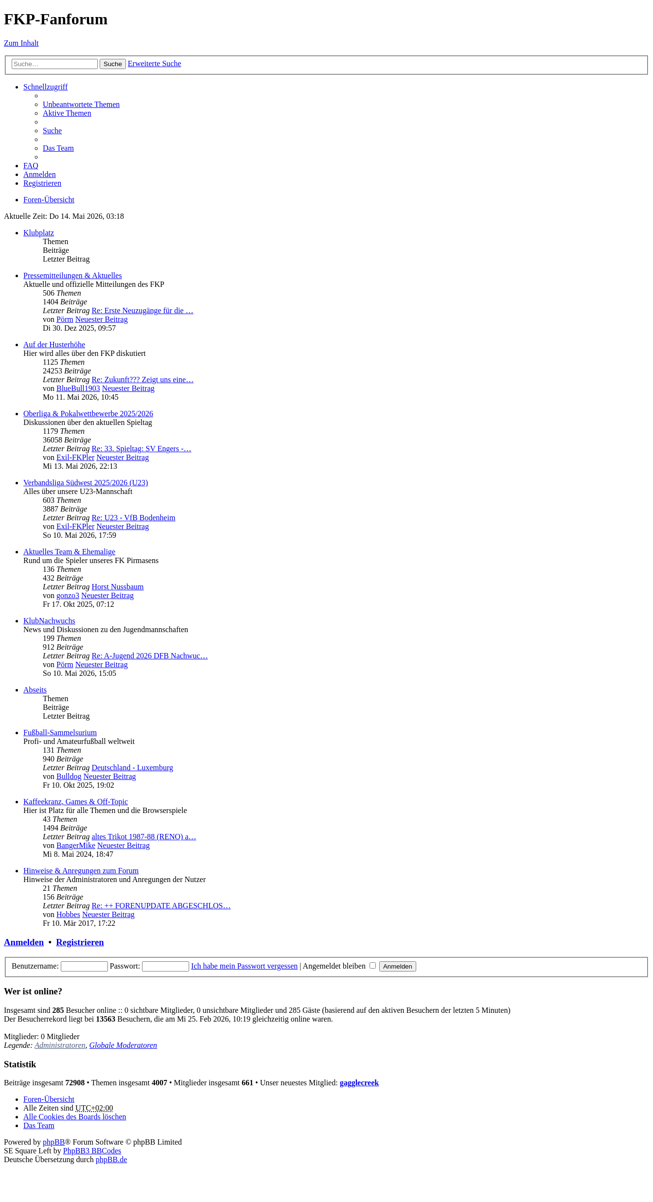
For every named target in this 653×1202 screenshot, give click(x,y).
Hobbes (68, 914)
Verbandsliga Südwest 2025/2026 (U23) (85, 482)
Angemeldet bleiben (339, 966)
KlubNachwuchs (49, 621)
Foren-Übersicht (48, 1099)
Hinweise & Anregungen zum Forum (81, 870)
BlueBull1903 (78, 388)
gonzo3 (67, 595)
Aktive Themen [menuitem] (67, 113)
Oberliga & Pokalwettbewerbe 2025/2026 (88, 413)
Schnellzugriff (45, 87)
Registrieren (80, 942)
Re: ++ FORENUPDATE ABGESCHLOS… (160, 906)
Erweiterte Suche (154, 63)
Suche (113, 64)
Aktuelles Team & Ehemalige (69, 552)
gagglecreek (359, 1082)
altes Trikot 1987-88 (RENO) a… (143, 836)
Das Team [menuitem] (58, 148)
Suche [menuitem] (52, 130)
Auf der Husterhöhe (54, 344)
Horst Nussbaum (117, 587)
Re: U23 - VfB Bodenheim (133, 517)
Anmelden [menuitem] (39, 174)
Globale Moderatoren (123, 1045)
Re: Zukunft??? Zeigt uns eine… (142, 379)
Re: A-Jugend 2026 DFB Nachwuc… (149, 656)
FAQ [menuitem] (30, 165)
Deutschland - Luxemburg (132, 767)
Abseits (35, 690)
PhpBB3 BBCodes (92, 1151)
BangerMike (75, 845)
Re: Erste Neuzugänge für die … (142, 310)
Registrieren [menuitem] (42, 183)
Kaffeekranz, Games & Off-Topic (75, 801)
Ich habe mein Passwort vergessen (244, 966)
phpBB (54, 1142)
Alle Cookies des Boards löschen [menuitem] (74, 1117)
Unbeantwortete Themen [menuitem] (81, 104)
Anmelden (24, 942)
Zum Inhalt (21, 43)
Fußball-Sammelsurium (60, 732)
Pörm (64, 319)
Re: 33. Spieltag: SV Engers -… (141, 448)
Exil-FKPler (75, 457)
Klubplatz (38, 233)
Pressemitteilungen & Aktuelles (72, 275)
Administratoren (60, 1045)
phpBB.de (111, 1159)
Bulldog (69, 776)
